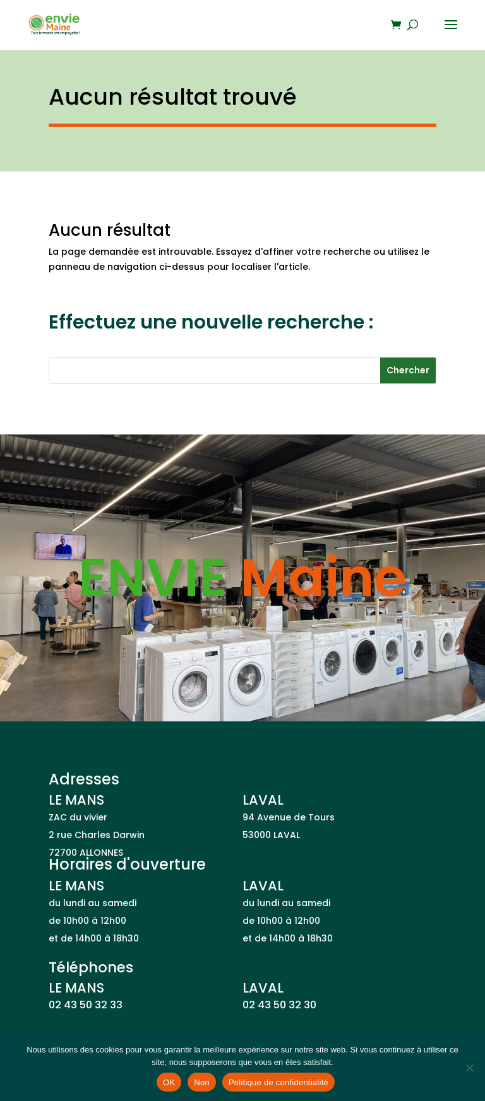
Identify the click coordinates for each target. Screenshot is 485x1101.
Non (202, 1082)
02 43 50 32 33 (86, 1005)
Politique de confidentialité (278, 1082)
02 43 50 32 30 (279, 1005)
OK (169, 1082)
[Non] (469, 1067)
